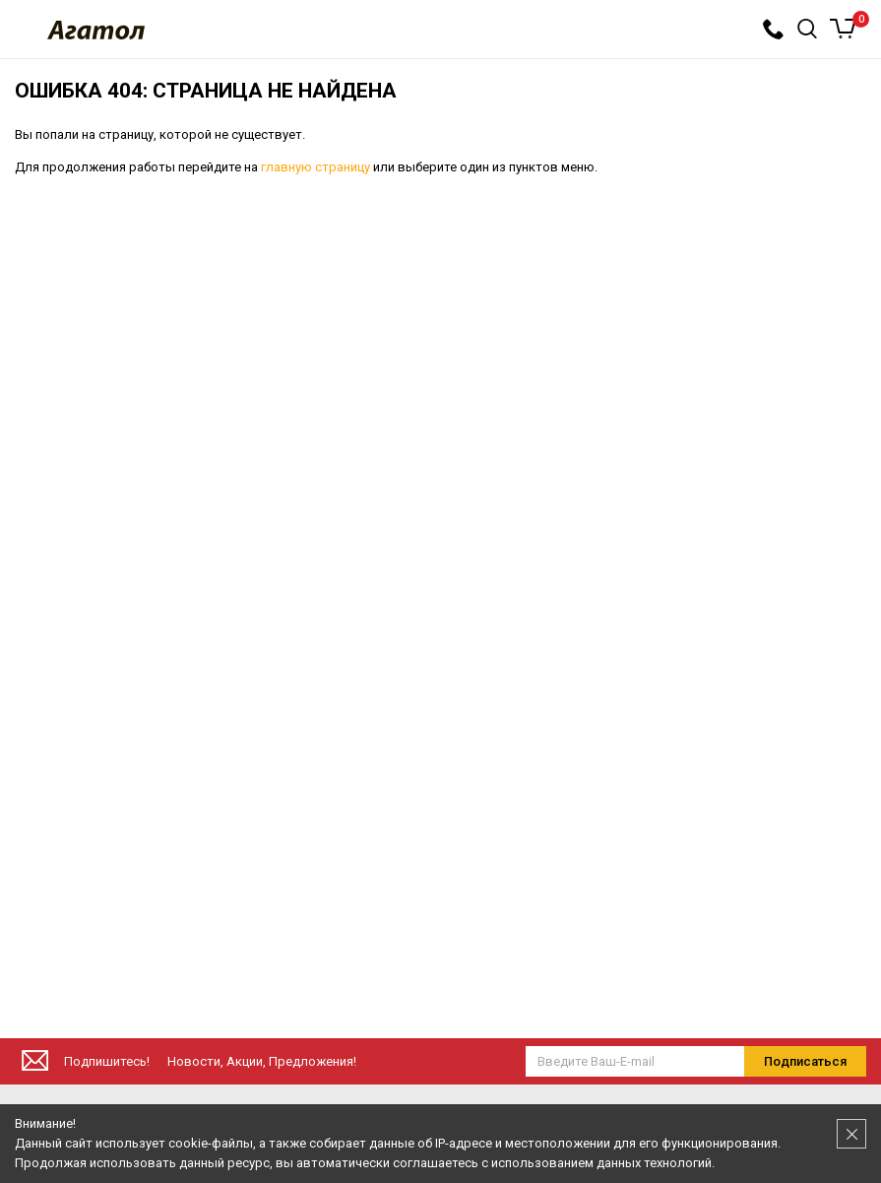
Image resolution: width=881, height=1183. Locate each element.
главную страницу (315, 167)
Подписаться (805, 1061)
